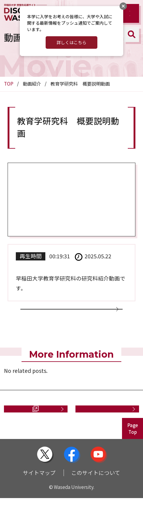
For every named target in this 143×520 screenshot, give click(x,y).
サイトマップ (39, 494)
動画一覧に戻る (69, 316)
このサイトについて (95, 494)
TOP (8, 83)
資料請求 (29, 427)
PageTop (132, 450)
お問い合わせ (104, 427)
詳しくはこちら (71, 42)
